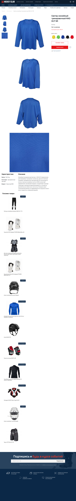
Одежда (39, 7)
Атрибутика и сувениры (55, 7)
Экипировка (22, 7)
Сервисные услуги (38, 5)
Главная (3, 11)
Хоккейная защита (12, 5)
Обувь (45, 7)
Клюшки (3, 7)
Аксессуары (31, 7)
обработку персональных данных (49, 464)
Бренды (65, 7)
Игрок (3, 5)
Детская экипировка (26, 5)
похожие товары (59, 42)
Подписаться (60, 461)
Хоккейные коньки (12, 7)
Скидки (72, 7)
